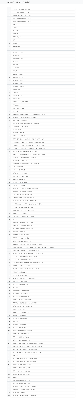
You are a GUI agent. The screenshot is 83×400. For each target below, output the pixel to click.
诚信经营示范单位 (17, 98)
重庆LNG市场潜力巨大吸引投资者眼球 (22, 241)
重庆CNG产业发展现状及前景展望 (21, 383)
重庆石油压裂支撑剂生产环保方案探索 (22, 306)
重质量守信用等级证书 (18, 86)
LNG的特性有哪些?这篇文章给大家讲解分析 (24, 197)
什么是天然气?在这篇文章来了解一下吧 (22, 194)
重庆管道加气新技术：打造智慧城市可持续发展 (24, 386)
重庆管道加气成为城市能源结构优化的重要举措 (24, 395)
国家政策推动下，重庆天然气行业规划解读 (23, 216)
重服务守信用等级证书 (18, 83)
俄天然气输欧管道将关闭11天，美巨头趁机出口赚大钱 (26, 250)
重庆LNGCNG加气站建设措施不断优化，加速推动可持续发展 (28, 343)
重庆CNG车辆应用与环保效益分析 (21, 380)
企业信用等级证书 (17, 95)
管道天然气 (15, 64)
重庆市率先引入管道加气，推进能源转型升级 (24, 389)
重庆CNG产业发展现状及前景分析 (21, 340)
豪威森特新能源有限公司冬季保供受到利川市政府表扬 (26, 123)
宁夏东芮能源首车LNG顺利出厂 (20, 126)
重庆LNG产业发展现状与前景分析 (21, 296)
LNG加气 (15, 27)
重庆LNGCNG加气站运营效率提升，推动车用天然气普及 (27, 352)
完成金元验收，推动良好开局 (20, 120)
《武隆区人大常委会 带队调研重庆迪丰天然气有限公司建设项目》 (29, 148)
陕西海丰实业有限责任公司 (19, 132)
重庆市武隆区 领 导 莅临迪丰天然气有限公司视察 (25, 151)
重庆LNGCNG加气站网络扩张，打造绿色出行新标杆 (26, 349)
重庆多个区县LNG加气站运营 (20, 173)
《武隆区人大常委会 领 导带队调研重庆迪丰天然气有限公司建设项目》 (30, 142)
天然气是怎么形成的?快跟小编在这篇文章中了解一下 (26, 269)
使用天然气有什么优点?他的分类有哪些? (23, 191)
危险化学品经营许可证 (18, 108)
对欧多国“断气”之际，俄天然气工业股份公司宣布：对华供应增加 (29, 253)
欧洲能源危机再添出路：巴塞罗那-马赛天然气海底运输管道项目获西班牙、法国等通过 (34, 247)
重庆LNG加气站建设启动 (19, 179)
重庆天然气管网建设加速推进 (20, 315)
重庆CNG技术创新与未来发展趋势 (21, 371)
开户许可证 (15, 111)
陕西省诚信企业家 (17, 105)
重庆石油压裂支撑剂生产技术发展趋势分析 (23, 210)
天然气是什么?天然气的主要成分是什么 (22, 265)
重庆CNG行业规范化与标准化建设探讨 (22, 364)
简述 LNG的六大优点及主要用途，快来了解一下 (24, 200)
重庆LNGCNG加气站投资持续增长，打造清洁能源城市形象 (27, 346)
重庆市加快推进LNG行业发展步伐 (21, 293)
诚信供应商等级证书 (18, 77)
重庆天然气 (15, 287)
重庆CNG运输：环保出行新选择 (21, 333)
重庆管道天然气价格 (18, 52)
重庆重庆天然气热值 (18, 58)
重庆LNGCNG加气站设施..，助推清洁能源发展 (24, 361)
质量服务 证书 (16, 89)
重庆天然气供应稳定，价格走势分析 (22, 238)
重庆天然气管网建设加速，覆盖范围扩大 (23, 228)
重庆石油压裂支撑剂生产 (19, 231)
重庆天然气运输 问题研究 (19, 309)
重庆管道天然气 (17, 37)
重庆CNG (15, 40)
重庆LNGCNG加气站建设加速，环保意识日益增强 (25, 358)
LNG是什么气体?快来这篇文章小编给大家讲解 (24, 207)
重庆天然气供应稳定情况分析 (20, 213)
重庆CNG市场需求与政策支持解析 (21, 368)
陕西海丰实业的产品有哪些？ (20, 136)
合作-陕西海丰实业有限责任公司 (21, 12)
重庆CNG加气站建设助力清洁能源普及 (22, 330)
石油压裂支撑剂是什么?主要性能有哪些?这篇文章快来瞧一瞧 (28, 262)
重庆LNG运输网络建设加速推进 (20, 284)
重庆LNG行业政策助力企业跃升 (20, 281)
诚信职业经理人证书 (18, 74)
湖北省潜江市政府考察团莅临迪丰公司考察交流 (24, 117)
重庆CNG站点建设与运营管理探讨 (21, 374)
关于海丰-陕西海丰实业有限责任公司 (22, 15)
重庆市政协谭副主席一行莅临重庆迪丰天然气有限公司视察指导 (28, 139)
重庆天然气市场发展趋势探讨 (20, 324)
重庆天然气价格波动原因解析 (20, 318)
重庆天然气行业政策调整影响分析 (21, 312)
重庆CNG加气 (16, 46)
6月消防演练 (16, 67)
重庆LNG (15, 24)
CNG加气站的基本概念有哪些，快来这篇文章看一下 (26, 256)
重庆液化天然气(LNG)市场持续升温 (21, 290)
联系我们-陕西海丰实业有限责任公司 (22, 21)
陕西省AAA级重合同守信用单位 (20, 101)
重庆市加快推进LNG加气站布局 (20, 176)
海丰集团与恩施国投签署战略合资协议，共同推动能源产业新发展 (29, 114)
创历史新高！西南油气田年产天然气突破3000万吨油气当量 (27, 244)
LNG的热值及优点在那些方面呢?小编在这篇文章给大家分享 (27, 204)
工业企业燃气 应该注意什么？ (20, 272)
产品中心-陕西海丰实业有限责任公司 (22, 9)
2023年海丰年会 (17, 129)
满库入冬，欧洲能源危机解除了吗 (21, 275)
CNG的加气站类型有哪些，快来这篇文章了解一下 (25, 278)
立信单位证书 (16, 92)
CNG (14, 49)
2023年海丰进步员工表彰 (19, 170)
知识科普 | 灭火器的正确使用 (20, 182)
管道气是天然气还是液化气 (19, 185)
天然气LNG (15, 33)
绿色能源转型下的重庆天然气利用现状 (22, 225)
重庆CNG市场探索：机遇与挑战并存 (22, 337)
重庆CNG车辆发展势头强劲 (19, 327)
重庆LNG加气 (16, 30)
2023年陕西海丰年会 (18, 166)
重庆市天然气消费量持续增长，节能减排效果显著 (25, 303)
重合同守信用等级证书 (18, 80)
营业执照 (15, 71)
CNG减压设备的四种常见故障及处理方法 (23, 259)
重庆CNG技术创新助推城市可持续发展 (22, 299)
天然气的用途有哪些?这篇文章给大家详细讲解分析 (25, 188)
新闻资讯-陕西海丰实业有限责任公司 (22, 18)
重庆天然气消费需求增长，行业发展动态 (23, 222)
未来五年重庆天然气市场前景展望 (21, 235)
